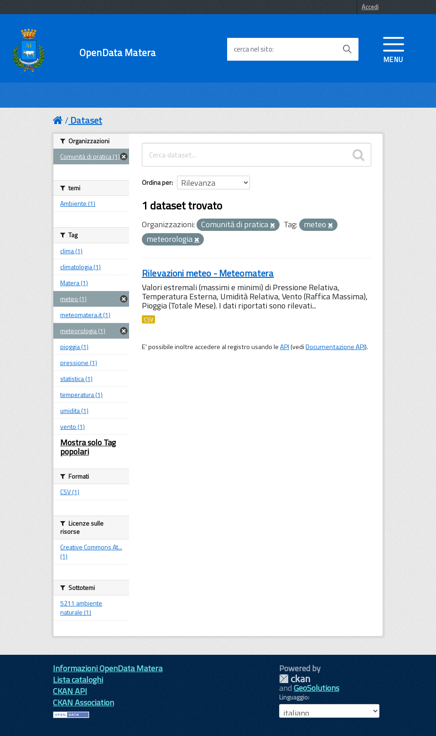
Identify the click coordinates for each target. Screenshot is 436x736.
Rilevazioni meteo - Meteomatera (208, 273)
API (284, 347)
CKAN (294, 679)
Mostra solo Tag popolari (88, 447)
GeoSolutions (316, 688)
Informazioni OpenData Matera (107, 668)
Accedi (370, 6)
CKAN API (70, 691)
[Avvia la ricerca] (347, 49)
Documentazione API (335, 347)
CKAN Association (83, 702)
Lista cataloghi (78, 679)
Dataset (86, 120)
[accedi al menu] (393, 49)
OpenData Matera (117, 52)
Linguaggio (293, 697)
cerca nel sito (253, 49)
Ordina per (156, 182)
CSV (148, 319)
